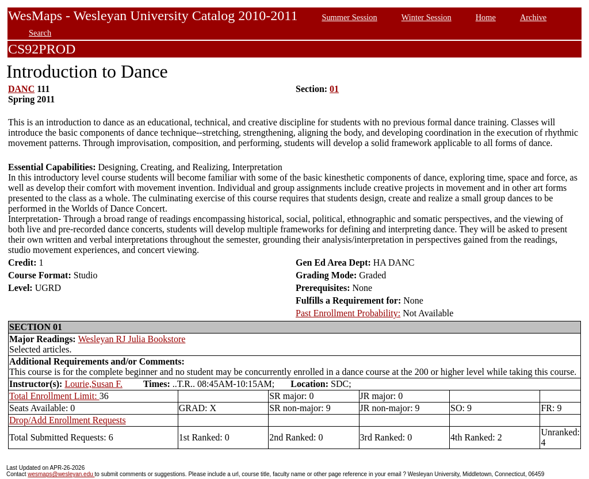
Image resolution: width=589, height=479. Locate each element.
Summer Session (349, 17)
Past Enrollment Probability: (348, 313)
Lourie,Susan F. (93, 384)
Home (486, 17)
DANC (21, 89)
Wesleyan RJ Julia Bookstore (132, 339)
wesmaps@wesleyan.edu (61, 474)
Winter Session (426, 17)
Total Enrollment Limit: (54, 396)
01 (334, 89)
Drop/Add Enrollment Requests (67, 420)
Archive (533, 17)
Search (40, 32)
